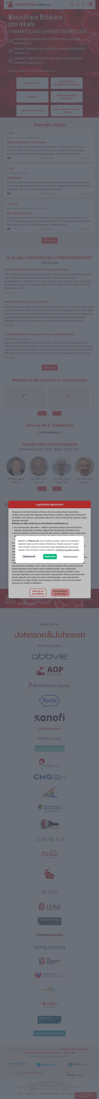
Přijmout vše (50, 556)
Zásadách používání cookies (67, 550)
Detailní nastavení (70, 556)
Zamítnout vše (29, 556)
